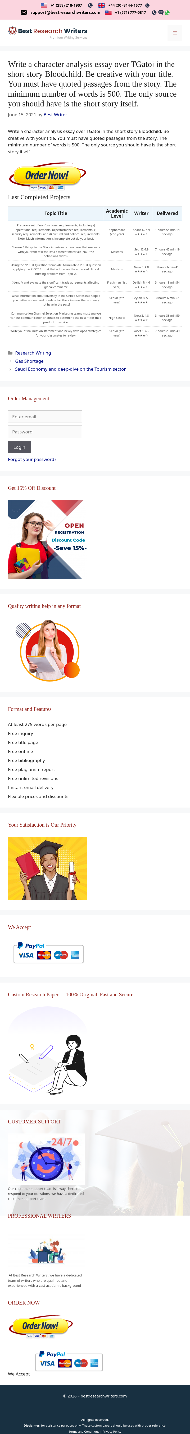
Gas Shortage (29, 361)
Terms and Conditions (84, 1431)
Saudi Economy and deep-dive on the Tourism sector (70, 369)
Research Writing (33, 353)
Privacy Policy (111, 1431)
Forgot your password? (32, 459)
